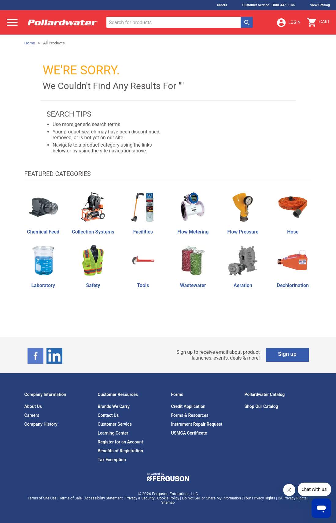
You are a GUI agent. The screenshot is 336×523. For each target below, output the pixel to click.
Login (288, 22)
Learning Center (113, 433)
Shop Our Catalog (261, 406)
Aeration (243, 285)
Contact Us (108, 415)
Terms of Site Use (42, 498)
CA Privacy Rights (292, 498)
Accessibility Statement (103, 498)
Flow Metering (193, 232)
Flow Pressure (243, 232)
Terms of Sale (70, 498)
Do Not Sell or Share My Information (211, 498)
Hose (292, 232)
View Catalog (320, 5)
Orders (222, 5)
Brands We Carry (114, 406)
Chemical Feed (43, 232)
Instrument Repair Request (197, 424)
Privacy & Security (139, 498)
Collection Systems (93, 232)
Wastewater (193, 285)
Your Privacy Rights (259, 498)
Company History (40, 424)
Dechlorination (293, 285)
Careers (31, 415)
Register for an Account (120, 441)
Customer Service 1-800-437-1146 (268, 5)
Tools (143, 285)
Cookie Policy (168, 498)
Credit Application (188, 406)
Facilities (143, 232)
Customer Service (115, 424)
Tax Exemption (112, 459)
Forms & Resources (190, 415)
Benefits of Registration (120, 450)
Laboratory (43, 285)
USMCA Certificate (189, 433)
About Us (33, 406)
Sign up (287, 354)
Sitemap (168, 502)
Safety (93, 285)
